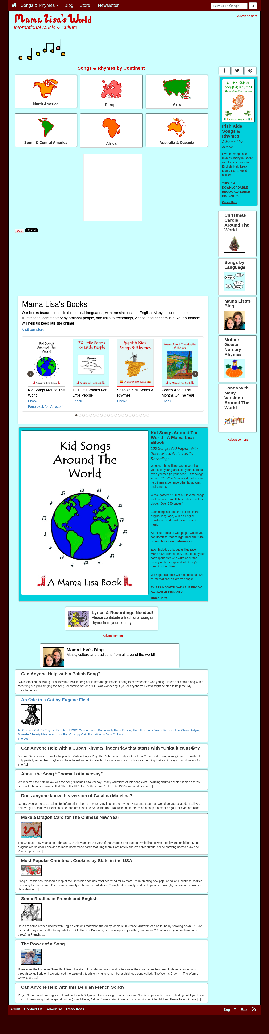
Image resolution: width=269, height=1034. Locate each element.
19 (141, 415)
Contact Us (33, 1009)
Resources (75, 1009)
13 (119, 415)
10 (109, 415)
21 (148, 415)
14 (123, 415)
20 (144, 415)
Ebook (32, 401)
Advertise (54, 1009)
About (15, 1009)
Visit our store (33, 330)
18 (137, 415)
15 (126, 415)
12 (116, 415)
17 (134, 415)
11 (112, 415)
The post (23, 738)
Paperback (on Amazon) (45, 406)
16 (130, 415)
